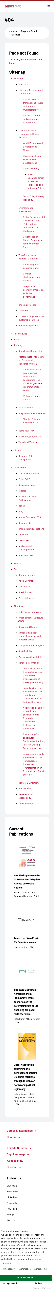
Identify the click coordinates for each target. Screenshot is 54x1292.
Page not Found (29, 31)
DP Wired (46, 1288)
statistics (25, 1268)
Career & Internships (21, 1130)
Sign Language (18, 1154)
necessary (9, 1268)
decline (38, 1283)
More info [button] (6, 1262)
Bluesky (12, 1185)
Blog (10, 1214)
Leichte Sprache (19, 1148)
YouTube (12, 1191)
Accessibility (16, 1160)
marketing (40, 1268)
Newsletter (12, 1203)
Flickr (11, 1220)
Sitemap (16, 34)
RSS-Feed (12, 1208)
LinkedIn (12, 1197)
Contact (13, 1137)
